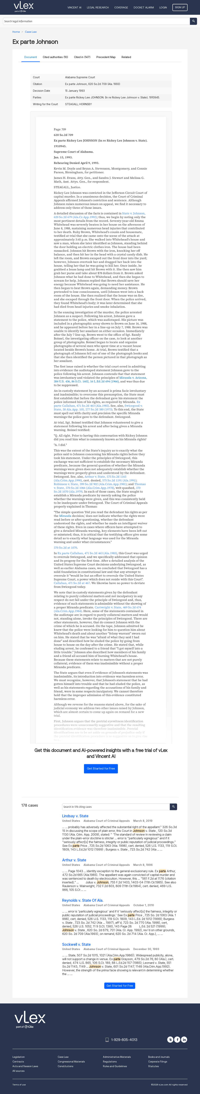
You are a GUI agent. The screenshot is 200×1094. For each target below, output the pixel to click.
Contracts (18, 1061)
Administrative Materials (117, 1057)
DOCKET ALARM (144, 7)
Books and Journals (158, 1057)
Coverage (121, 7)
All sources (18, 1071)
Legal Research (98, 7)
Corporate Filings (157, 1061)
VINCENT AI (74, 7)
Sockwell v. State (76, 944)
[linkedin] (184, 1039)
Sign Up (180, 7)
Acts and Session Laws (25, 1066)
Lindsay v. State (75, 816)
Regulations (110, 1061)
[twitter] (170, 1039)
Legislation (18, 1057)
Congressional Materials (71, 1061)
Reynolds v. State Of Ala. (82, 900)
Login (163, 7)
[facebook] (177, 1039)
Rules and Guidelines (115, 1066)
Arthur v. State (74, 860)
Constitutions (65, 1066)
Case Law (63, 1057)
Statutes (153, 1066)
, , (98, 407)
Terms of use (19, 1084)
